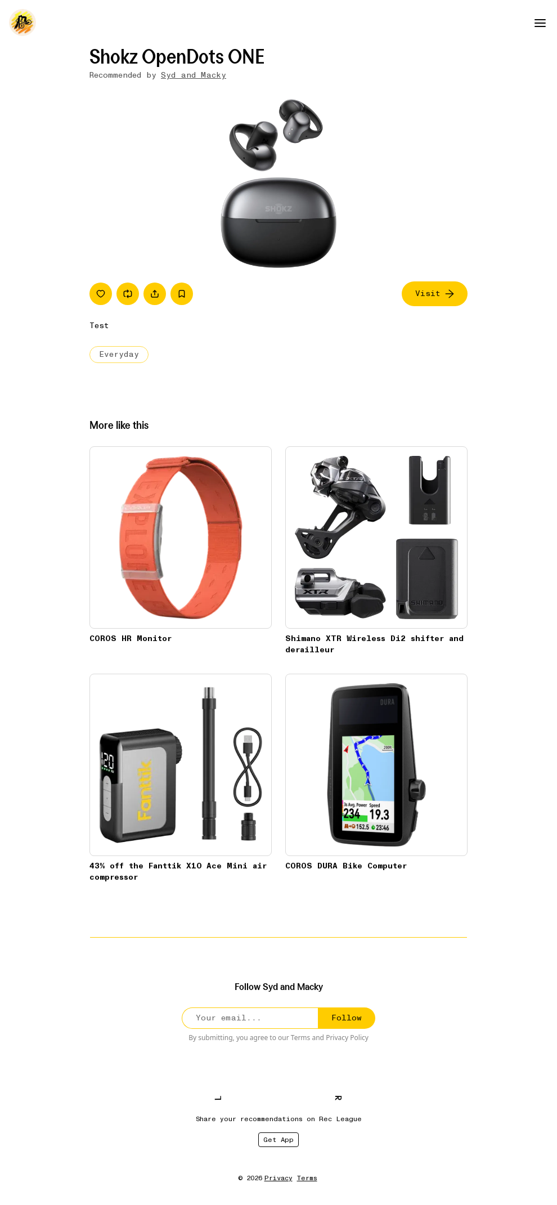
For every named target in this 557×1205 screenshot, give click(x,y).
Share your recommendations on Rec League (279, 1119)
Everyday (119, 354)
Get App (278, 1140)
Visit (434, 293)
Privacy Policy (347, 1037)
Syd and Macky (193, 75)
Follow (346, 1018)
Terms (301, 1037)
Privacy (278, 1178)
